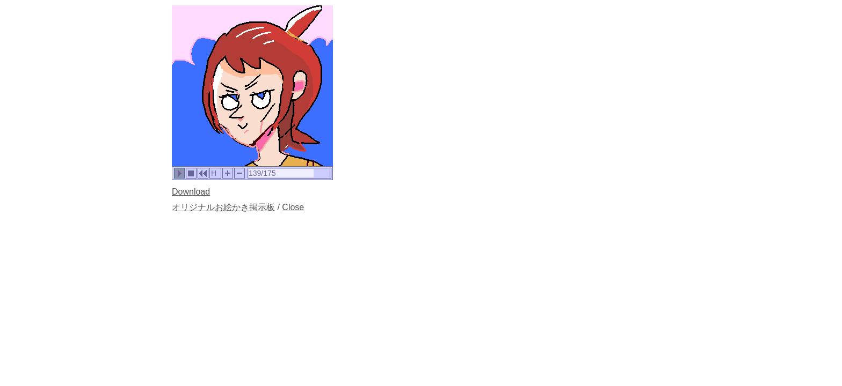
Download (191, 191)
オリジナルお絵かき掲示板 (223, 207)
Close (293, 207)
